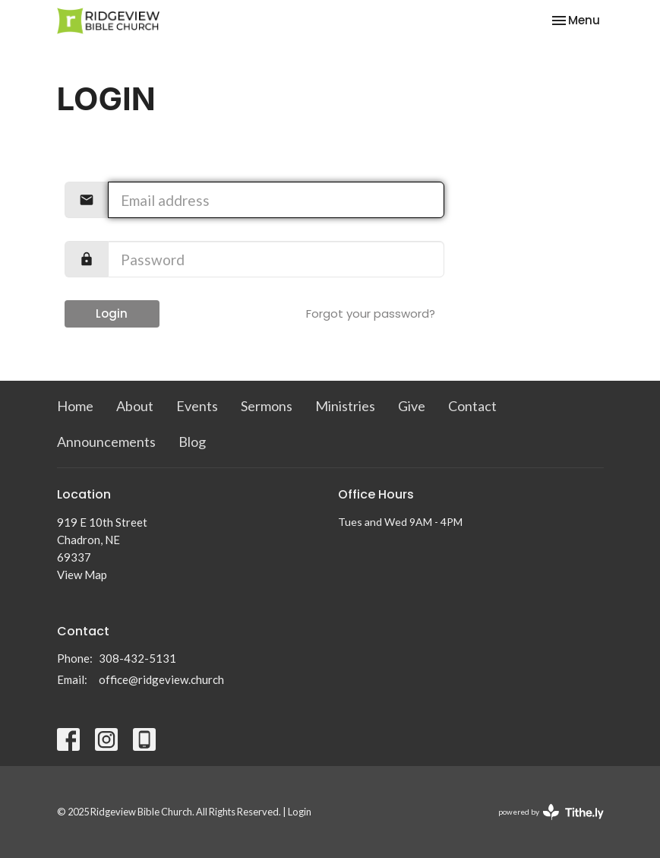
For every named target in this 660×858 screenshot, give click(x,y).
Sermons (266, 405)
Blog (192, 441)
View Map (82, 574)
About (134, 405)
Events (197, 405)
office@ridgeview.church (161, 679)
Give (411, 405)
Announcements (106, 441)
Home (75, 405)
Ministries (345, 405)
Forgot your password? (370, 313)
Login (112, 313)
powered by (551, 812)
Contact (472, 405)
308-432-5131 (137, 658)
